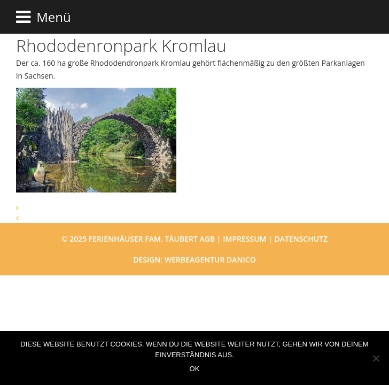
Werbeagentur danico (210, 260)
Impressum (244, 239)
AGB (207, 239)
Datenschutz (301, 239)
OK (195, 369)
